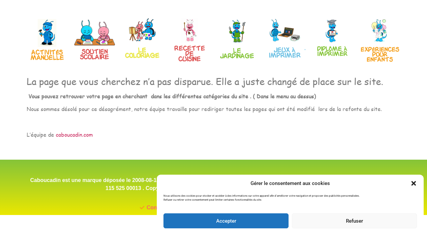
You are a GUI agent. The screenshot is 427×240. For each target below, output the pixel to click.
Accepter (226, 221)
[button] (413, 183)
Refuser (354, 221)
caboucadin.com (74, 146)
